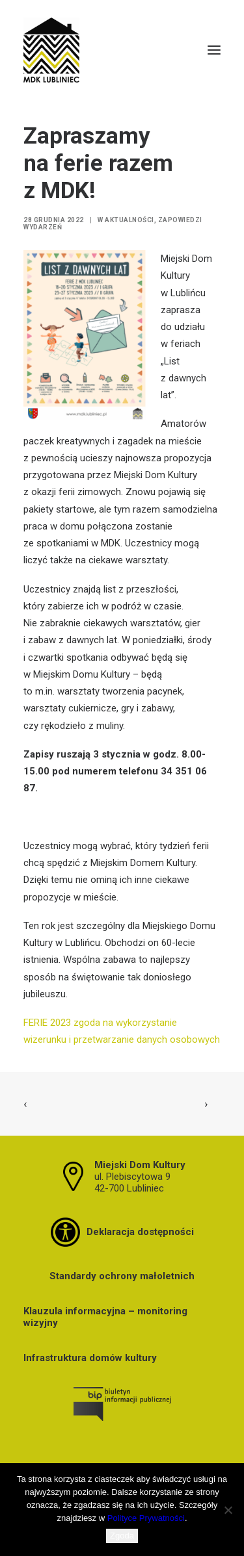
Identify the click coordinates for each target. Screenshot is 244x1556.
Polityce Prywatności (146, 1518)
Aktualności (129, 219)
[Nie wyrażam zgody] (227, 1509)
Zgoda (122, 1535)
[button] (214, 50)
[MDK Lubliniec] (122, 50)
